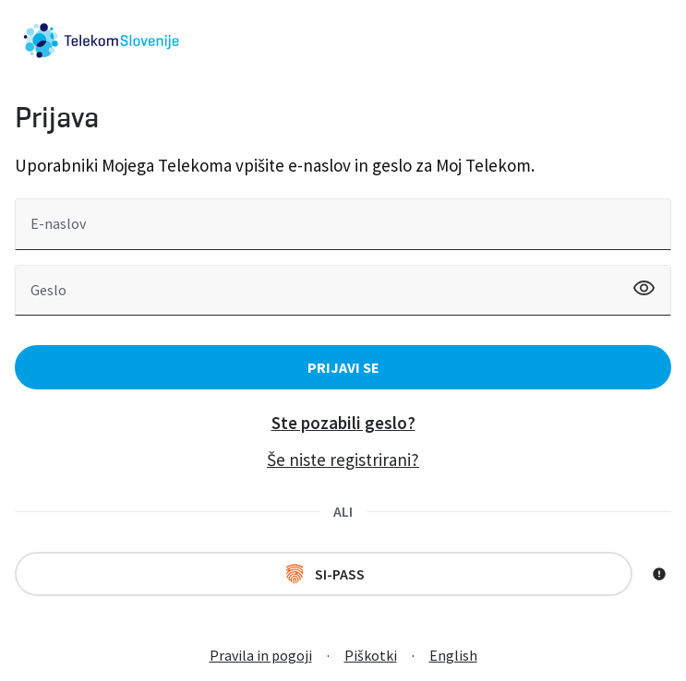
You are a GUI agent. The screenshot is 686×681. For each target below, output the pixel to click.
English (453, 655)
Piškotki (370, 655)
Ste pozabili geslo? (343, 423)
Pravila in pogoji (261, 655)
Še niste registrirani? (343, 459)
